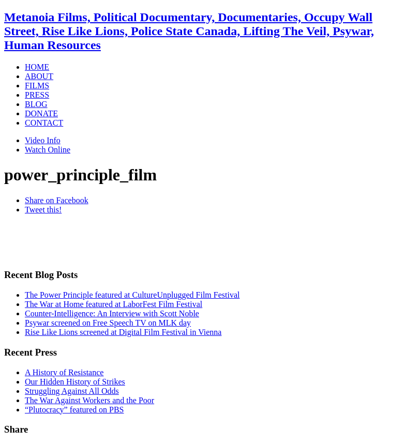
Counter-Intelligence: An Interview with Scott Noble (112, 313)
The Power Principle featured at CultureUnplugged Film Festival (132, 294)
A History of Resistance (64, 372)
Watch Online (47, 149)
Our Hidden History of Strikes (75, 381)
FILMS (37, 85)
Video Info (43, 140)
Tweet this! (43, 209)
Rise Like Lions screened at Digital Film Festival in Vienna (123, 332)
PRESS (37, 94)
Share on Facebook (56, 200)
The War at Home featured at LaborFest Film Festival (113, 304)
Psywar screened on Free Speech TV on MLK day (108, 322)
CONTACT (44, 122)
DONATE (41, 113)
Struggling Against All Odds (72, 391)
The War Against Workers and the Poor (89, 400)
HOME (37, 67)
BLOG (36, 104)
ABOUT (39, 76)
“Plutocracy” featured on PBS (74, 409)
